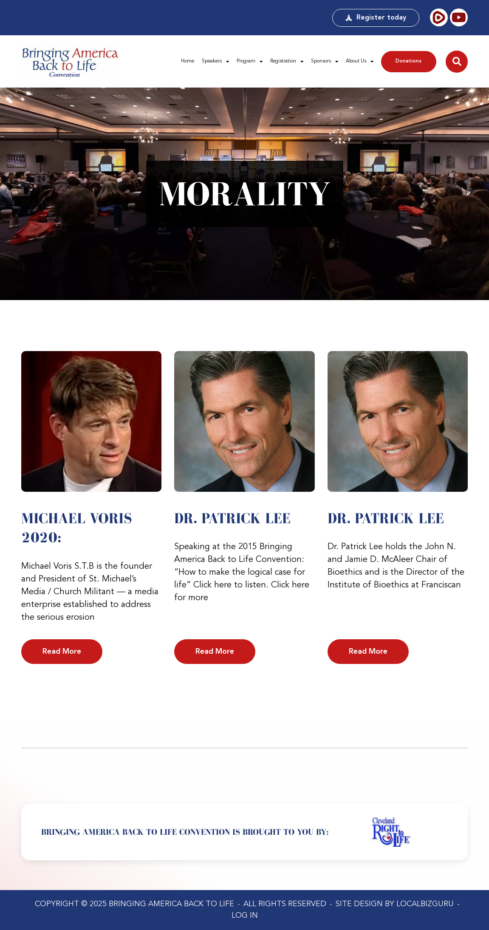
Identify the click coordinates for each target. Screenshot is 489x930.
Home (187, 61)
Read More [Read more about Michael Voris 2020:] (61, 651)
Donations (408, 61)
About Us (359, 61)
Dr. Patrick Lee (232, 518)
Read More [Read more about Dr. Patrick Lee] (214, 651)
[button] (457, 62)
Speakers (215, 61)
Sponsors (324, 61)
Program (250, 61)
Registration (286, 61)
